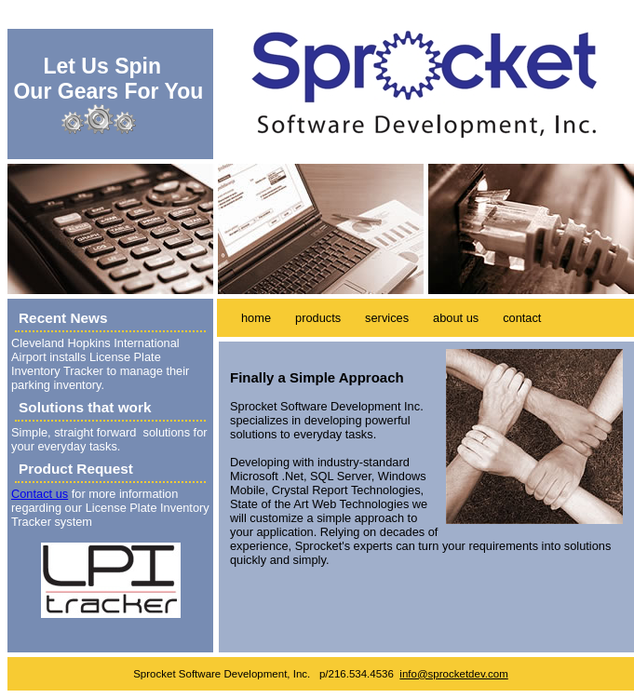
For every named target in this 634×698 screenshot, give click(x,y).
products (318, 318)
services (387, 318)
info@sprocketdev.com (453, 673)
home (256, 318)
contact (522, 318)
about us (456, 318)
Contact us (39, 494)
